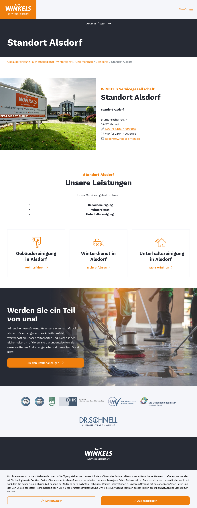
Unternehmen (84, 61)
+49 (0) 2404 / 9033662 (120, 129)
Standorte (102, 61)
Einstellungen (51, 500)
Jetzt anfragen (98, 23)
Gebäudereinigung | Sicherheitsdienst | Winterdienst (39, 61)
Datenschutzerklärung (86, 487)
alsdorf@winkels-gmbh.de (122, 138)
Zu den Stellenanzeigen (45, 363)
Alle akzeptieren (145, 500)
